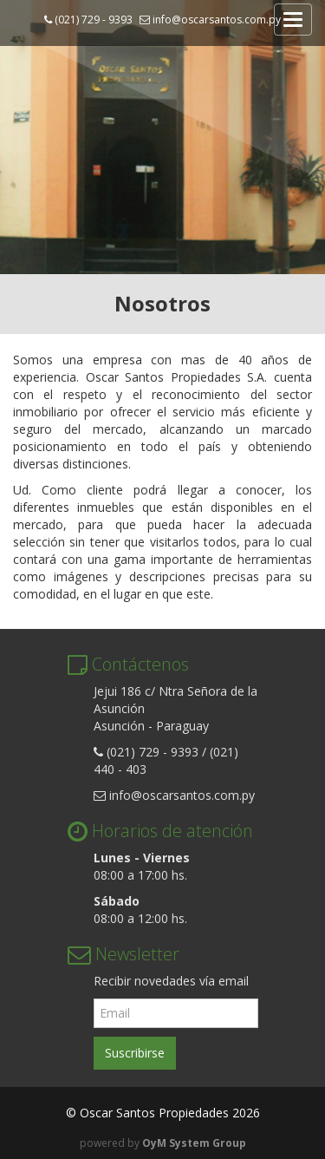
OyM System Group (194, 1143)
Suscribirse (135, 1052)
